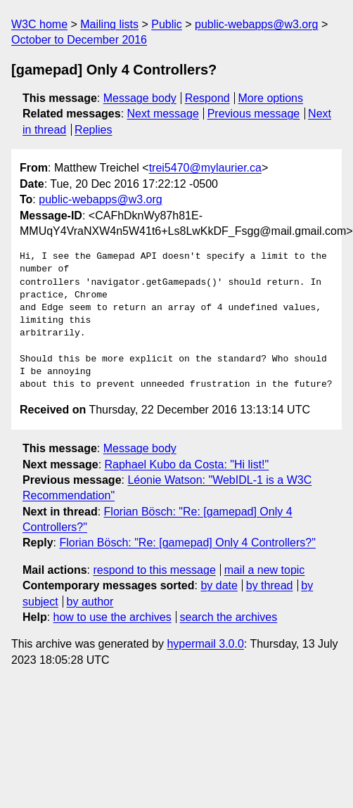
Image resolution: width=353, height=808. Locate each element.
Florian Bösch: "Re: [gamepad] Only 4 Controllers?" (187, 543)
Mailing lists (109, 24)
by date (218, 585)
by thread (269, 585)
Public (166, 24)
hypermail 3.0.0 (205, 644)
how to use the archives (112, 617)
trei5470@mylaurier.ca (205, 168)
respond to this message (154, 570)
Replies (93, 130)
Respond (207, 98)
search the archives (229, 617)
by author (90, 602)
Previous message (253, 114)
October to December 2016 (79, 40)
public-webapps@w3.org (256, 24)
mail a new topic (264, 570)
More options (271, 98)
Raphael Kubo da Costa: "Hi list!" (187, 464)
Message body (139, 98)
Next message (163, 114)
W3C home (39, 24)
